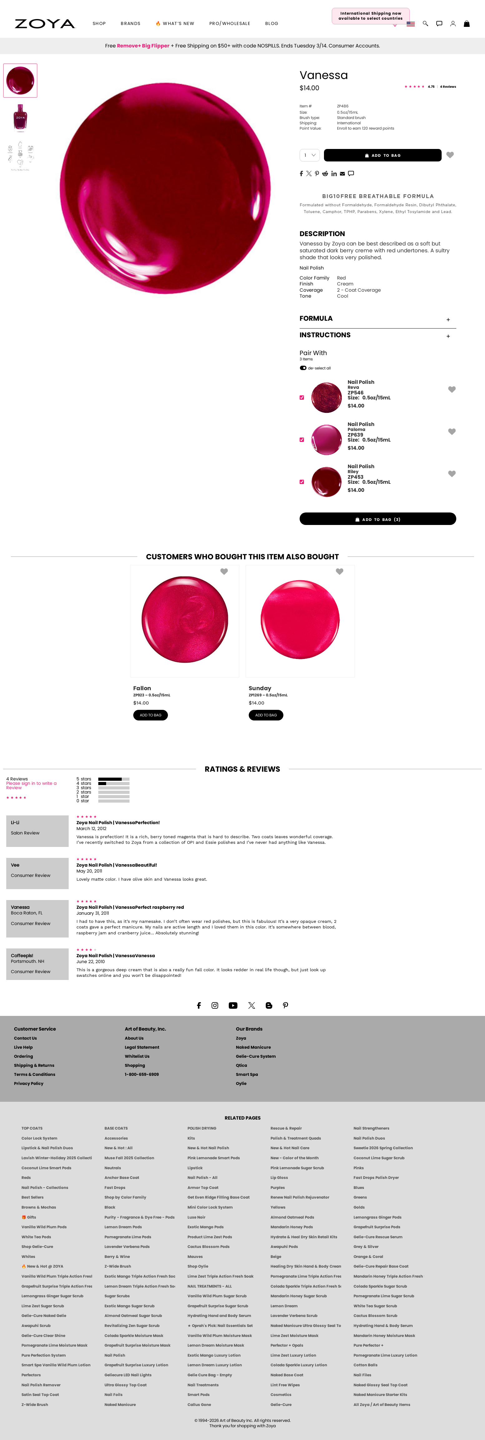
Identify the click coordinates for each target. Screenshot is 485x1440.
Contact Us (25, 1039)
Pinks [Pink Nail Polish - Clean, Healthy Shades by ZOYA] (359, 1168)
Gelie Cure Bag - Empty (210, 1375)
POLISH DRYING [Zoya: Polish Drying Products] (202, 1128)
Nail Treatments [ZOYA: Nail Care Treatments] (203, 1385)
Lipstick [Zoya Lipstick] (195, 1168)
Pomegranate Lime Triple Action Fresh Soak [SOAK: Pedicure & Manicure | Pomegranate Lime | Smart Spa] (306, 1276)
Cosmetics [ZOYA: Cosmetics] (281, 1395)
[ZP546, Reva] (376, 398)
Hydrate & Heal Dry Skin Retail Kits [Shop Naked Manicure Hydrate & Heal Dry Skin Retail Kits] (304, 1237)
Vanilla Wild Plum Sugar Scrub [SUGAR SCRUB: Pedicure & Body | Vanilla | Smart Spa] (217, 1296)
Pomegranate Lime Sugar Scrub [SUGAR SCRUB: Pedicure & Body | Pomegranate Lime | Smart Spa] (384, 1296)
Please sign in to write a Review (31, 785)
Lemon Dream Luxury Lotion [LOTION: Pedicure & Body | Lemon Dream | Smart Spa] (215, 1365)
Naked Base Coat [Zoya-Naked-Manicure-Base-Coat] (287, 1375)
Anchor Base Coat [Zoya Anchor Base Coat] (122, 1178)
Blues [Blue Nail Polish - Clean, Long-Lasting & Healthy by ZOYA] (359, 1188)
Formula (375, 318)
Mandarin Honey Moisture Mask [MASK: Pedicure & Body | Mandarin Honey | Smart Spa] (384, 1336)
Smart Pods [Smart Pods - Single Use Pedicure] (199, 1395)
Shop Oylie (198, 1266)
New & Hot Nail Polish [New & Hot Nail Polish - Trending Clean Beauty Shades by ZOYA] (208, 1148)
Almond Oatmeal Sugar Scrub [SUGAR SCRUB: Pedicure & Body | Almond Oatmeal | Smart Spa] (133, 1316)
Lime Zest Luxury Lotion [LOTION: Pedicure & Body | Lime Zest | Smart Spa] (293, 1355)
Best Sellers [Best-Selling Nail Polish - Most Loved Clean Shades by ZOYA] (33, 1197)
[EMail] (342, 173)
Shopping (135, 1066)
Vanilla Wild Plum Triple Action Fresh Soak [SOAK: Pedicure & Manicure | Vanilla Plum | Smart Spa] (57, 1276)
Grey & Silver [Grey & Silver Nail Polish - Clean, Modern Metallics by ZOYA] (366, 1247)
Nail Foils (114, 1395)
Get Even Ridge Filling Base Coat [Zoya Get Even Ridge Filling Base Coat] (219, 1197)
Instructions (375, 335)
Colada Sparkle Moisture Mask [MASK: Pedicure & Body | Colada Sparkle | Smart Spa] (134, 1336)
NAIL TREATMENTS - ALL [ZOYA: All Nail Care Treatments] (210, 1286)
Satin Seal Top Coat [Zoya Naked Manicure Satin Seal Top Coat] (40, 1395)
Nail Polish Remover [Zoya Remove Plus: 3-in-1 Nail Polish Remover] (41, 1385)
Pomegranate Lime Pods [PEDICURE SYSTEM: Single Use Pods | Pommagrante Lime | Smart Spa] (128, 1237)
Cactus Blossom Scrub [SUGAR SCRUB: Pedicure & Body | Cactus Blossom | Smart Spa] (375, 1316)
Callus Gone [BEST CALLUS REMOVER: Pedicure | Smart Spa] (199, 1405)
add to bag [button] (362, 155)
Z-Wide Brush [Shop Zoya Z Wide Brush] (118, 1266)
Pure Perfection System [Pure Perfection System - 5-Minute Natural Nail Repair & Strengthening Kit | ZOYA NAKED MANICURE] (44, 1355)
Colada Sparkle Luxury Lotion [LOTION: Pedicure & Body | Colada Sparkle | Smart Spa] (299, 1365)
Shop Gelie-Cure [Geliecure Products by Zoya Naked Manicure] (37, 1247)
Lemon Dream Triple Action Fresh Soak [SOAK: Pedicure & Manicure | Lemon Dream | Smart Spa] (140, 1286)
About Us (134, 1039)
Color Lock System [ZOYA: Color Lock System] (39, 1138)
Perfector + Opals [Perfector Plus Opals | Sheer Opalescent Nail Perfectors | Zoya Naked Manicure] (287, 1345)
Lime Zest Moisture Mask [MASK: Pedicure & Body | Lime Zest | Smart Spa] (294, 1336)
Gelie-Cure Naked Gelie (44, 1316)
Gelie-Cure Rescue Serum (378, 1237)
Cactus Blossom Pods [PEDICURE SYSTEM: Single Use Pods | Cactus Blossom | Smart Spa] (209, 1247)
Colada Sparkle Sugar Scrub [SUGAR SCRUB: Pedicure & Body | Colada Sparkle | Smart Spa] (380, 1286)
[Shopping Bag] (466, 24)
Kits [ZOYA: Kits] (191, 1138)
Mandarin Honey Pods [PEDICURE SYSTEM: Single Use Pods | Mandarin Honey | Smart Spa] (292, 1227)
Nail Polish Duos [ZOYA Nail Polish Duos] (369, 1138)
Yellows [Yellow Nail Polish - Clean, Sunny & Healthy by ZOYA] (278, 1207)
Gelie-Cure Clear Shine (43, 1336)
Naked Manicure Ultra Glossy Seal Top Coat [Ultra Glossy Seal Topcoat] (306, 1326)
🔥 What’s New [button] (174, 24)
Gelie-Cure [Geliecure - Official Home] (281, 1405)
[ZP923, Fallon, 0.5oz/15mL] (184, 631)
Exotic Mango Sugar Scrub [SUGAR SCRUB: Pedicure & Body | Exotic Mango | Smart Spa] (129, 1306)
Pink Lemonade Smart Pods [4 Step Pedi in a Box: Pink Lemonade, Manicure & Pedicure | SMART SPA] (214, 1158)
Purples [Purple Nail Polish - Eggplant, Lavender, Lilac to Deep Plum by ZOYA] (278, 1188)
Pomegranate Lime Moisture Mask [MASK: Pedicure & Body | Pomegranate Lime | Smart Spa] (54, 1345)
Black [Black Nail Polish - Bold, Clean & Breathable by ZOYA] (110, 1207)
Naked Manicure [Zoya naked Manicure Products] (120, 1405)
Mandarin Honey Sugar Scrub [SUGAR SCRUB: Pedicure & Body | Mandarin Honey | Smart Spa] (299, 1296)
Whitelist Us (137, 1057)
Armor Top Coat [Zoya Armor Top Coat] (203, 1188)
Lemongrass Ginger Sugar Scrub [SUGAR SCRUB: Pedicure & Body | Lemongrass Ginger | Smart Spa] (52, 1296)
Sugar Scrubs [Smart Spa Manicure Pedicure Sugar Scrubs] (117, 1296)
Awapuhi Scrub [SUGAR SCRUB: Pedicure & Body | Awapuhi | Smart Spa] (36, 1326)
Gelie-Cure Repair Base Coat (381, 1266)
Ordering (23, 1057)
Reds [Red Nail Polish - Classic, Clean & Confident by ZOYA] (26, 1178)
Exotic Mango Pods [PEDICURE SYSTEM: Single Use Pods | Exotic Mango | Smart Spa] (206, 1227)
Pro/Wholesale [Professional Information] (229, 24)
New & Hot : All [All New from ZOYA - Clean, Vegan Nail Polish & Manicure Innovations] (119, 1148)
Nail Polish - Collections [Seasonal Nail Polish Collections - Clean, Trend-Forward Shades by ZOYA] (45, 1188)
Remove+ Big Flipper (143, 45)
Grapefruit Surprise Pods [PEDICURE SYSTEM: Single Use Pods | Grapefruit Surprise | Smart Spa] (377, 1227)
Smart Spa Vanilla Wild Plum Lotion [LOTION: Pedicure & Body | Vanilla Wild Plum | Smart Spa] (56, 1365)
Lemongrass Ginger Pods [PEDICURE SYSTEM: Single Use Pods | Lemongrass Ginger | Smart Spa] (378, 1217)
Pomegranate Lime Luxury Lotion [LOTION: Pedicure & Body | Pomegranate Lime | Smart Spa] (385, 1355)
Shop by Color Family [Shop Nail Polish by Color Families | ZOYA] (125, 1197)
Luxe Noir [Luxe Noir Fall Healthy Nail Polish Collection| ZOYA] (196, 1217)
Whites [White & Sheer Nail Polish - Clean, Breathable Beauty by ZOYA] (28, 1257)
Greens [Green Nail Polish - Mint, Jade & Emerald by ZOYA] (360, 1197)
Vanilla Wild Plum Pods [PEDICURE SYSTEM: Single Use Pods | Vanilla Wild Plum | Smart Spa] (44, 1227)
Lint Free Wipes (285, 1385)
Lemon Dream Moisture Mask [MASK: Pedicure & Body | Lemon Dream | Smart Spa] (216, 1345)
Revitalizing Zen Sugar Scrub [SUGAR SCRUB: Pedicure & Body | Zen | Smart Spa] (132, 1326)
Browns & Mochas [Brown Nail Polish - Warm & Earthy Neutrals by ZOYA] (39, 1207)
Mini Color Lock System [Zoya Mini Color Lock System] (210, 1207)
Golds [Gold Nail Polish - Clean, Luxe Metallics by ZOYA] (359, 1207)
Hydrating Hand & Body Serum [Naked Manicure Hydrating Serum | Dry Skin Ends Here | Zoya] (383, 1326)
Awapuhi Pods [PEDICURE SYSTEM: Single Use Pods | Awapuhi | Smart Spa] (284, 1247)
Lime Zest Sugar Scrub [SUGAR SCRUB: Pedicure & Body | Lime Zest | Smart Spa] (43, 1306)
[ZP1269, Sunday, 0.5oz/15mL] (300, 631)
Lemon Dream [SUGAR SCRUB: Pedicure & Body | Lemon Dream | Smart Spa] (284, 1306)
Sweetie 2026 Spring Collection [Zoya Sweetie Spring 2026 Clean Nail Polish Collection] (383, 1148)
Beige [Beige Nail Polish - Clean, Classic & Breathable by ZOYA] (276, 1257)
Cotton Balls (366, 1365)
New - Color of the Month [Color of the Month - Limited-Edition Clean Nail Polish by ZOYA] (295, 1158)
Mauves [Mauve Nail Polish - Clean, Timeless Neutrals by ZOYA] (195, 1257)
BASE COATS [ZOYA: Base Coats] (116, 1128)
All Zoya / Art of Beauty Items (382, 1405)
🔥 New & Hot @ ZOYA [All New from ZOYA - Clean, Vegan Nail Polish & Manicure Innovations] (42, 1266)
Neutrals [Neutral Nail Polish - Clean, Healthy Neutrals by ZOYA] (113, 1168)
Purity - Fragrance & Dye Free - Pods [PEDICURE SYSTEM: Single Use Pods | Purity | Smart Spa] (140, 1217)
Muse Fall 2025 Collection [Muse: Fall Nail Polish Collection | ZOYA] (129, 1158)
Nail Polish (312, 268)
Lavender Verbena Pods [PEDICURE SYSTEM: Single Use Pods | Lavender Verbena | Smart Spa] (127, 1247)
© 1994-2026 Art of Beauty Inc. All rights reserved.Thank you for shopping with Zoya (242, 1423)
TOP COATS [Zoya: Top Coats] (32, 1128)
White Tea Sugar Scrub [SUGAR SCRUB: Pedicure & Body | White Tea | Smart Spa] (375, 1306)
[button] (45, 23)
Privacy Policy (28, 1084)
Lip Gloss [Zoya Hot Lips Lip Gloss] (279, 1178)
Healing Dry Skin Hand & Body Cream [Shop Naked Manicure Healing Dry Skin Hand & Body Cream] (306, 1266)
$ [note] (356, 405)
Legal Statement (142, 1048)
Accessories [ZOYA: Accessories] (116, 1138)
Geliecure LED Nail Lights (128, 1375)
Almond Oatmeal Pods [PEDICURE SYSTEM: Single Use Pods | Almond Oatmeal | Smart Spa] (292, 1217)
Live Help (23, 1048)
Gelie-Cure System (256, 1057)
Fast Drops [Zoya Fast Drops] (115, 1188)
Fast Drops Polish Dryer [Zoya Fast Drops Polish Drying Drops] (376, 1178)
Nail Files (362, 1375)
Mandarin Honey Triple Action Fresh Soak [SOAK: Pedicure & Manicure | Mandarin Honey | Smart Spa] (389, 1276)
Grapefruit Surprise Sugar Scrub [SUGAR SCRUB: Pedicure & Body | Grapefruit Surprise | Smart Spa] (218, 1306)
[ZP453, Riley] (376, 482)
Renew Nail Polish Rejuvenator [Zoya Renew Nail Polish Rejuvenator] (300, 1197)
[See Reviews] (430, 86)
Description (322, 233)
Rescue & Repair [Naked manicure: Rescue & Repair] (286, 1128)
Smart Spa (247, 1075)
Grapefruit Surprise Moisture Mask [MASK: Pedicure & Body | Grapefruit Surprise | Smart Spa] (137, 1345)
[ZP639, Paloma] (376, 440)
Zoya (241, 1039)
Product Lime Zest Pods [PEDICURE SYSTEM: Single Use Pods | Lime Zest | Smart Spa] (210, 1237)
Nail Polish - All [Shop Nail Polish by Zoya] (203, 1178)
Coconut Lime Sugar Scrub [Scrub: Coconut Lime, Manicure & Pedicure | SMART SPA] (379, 1158)
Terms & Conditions (34, 1075)
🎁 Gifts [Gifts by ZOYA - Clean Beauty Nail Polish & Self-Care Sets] (29, 1217)
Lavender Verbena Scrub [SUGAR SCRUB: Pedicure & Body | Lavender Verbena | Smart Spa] (294, 1316)
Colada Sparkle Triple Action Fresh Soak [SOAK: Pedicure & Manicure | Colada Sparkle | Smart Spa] (306, 1286)
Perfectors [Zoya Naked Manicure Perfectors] (31, 1375)
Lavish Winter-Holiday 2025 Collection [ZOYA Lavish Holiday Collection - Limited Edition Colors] (57, 1158)
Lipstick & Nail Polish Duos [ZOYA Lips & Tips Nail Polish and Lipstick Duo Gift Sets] (47, 1148)
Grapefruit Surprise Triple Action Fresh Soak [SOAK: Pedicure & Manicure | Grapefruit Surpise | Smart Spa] (57, 1286)
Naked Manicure (253, 1048)
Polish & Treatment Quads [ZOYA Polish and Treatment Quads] (296, 1138)
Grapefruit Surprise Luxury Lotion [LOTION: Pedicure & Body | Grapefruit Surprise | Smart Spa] (136, 1365)
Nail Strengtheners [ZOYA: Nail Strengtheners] (371, 1128)
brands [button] (130, 24)
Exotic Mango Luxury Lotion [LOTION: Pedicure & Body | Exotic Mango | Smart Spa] (214, 1355)
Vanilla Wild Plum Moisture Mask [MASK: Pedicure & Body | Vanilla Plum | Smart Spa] (220, 1336)
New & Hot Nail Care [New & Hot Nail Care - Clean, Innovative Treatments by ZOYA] (290, 1148)
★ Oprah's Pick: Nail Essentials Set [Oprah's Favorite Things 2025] (220, 1326)
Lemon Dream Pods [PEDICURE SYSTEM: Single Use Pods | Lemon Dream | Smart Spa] (123, 1227)
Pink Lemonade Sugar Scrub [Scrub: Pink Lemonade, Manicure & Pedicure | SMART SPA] (297, 1168)
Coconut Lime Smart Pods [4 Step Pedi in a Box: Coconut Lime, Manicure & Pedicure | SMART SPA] (46, 1168)
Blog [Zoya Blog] (272, 24)
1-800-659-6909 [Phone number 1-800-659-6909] (142, 1075)
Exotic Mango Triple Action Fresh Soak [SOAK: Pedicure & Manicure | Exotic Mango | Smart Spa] (140, 1276)
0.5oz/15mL (329, 112)
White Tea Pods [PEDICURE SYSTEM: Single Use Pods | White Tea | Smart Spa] (36, 1237)
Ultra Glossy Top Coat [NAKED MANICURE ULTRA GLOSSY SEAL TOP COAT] (126, 1385)
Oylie (241, 1084)
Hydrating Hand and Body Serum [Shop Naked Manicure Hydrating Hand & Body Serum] (219, 1316)
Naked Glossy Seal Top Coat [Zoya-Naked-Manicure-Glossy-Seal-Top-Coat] (381, 1385)
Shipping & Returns (34, 1066)
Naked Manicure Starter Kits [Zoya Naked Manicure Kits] (380, 1395)
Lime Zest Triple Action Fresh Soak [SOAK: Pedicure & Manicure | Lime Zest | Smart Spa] (220, 1276)
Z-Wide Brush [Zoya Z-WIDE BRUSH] (35, 1405)
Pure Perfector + (369, 1345)
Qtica (241, 1066)
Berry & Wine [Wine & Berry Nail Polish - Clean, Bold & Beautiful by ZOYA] (117, 1257)
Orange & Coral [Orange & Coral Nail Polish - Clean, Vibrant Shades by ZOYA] (368, 1257)
